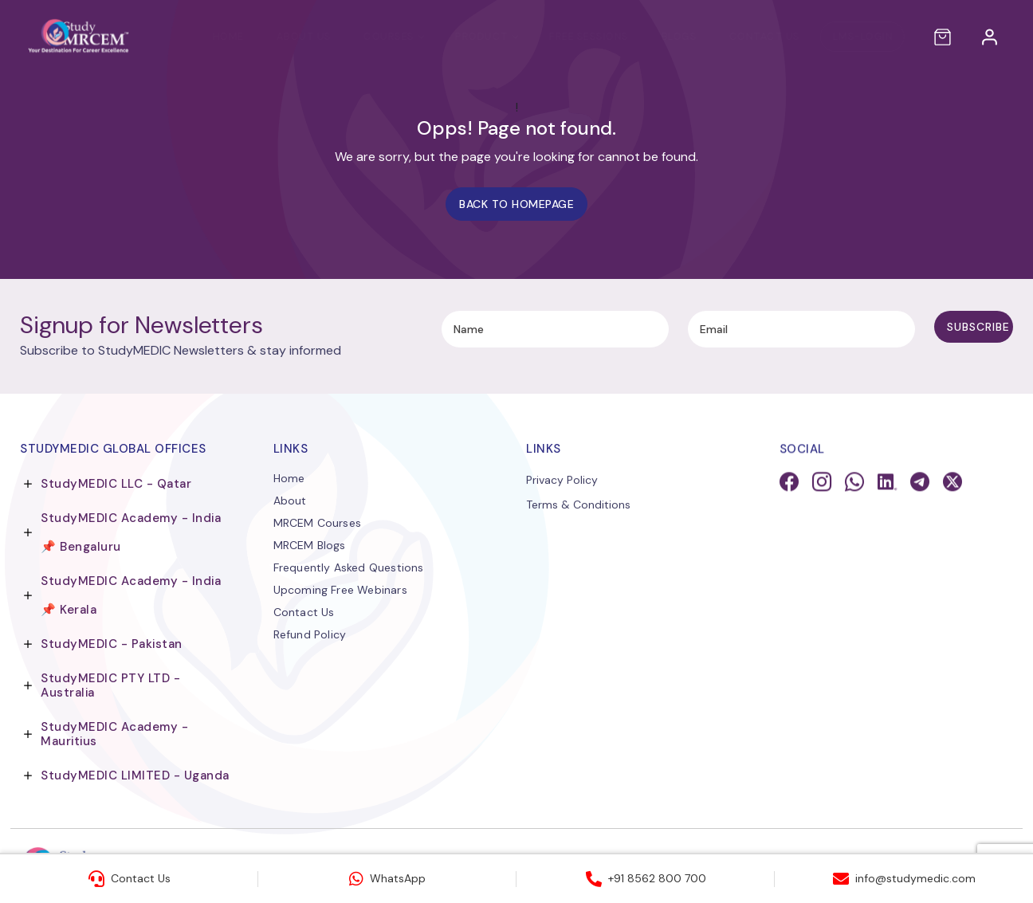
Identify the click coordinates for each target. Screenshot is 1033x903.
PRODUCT (466, 36)
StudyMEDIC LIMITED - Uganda (135, 775)
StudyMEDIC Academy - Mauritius (114, 734)
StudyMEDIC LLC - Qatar (116, 484)
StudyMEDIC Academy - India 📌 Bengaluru (131, 532)
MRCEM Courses (317, 523)
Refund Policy (310, 635)
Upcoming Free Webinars (340, 590)
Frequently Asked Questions (348, 568)
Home (212, 36)
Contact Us (748, 36)
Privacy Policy (562, 481)
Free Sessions (573, 36)
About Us (288, 36)
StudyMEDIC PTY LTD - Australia (110, 685)
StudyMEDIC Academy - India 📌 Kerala (131, 595)
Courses (373, 36)
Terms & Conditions (578, 506)
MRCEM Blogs (309, 546)
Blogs (663, 36)
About (290, 501)
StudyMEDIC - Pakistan (112, 644)
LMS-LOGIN (847, 36)
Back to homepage (516, 204)
